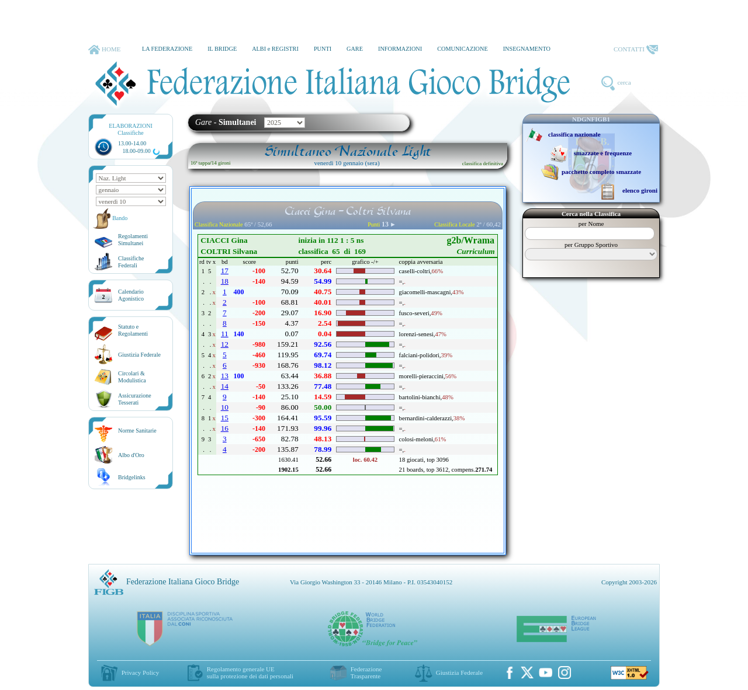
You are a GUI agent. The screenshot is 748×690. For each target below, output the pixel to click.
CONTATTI (636, 49)
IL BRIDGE (222, 49)
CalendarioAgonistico (131, 295)
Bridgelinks (132, 477)
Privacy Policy (140, 672)
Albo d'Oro (131, 455)
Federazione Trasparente (366, 672)
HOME (104, 49)
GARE (355, 49)
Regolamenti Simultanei (133, 239)
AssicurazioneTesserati (134, 399)
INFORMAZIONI (400, 49)
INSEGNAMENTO (526, 49)
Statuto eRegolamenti (133, 330)
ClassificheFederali (131, 262)
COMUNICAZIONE (462, 49)
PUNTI (322, 49)
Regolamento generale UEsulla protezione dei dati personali (250, 672)
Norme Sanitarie (137, 430)
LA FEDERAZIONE (167, 49)
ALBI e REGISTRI (275, 49)
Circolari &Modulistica (132, 377)
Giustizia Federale (139, 354)
